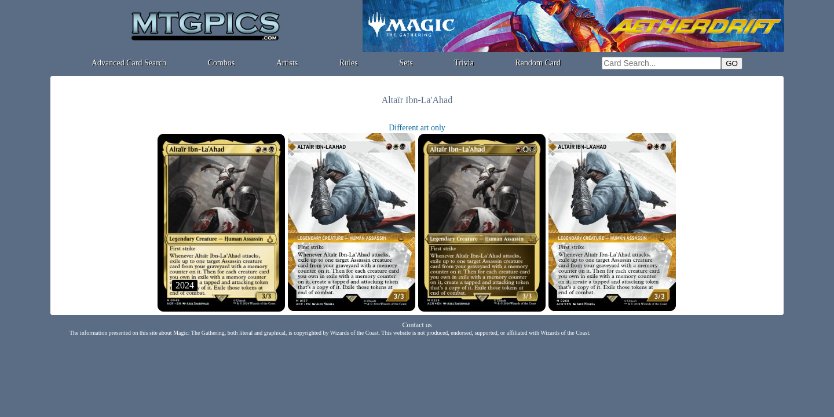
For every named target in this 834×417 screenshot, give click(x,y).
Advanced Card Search (129, 62)
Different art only (417, 127)
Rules (348, 62)
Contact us (417, 325)
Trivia (464, 62)
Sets (405, 62)
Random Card (538, 62)
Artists (287, 62)
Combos (221, 62)
